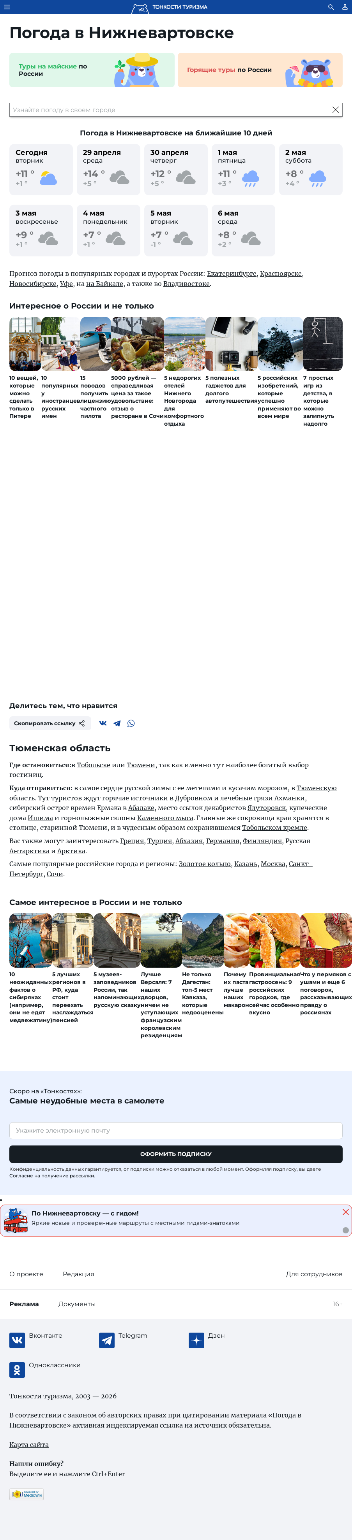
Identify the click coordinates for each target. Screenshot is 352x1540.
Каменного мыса (165, 818)
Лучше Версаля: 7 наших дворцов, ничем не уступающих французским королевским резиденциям (161, 1005)
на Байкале (104, 284)
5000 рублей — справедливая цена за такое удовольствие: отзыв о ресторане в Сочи (137, 396)
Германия (222, 841)
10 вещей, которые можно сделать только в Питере (23, 396)
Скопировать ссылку (50, 723)
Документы (77, 1304)
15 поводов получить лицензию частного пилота (95, 396)
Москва (273, 864)
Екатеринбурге (231, 273)
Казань (245, 864)
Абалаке (141, 808)
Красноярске (281, 273)
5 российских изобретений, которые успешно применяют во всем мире (279, 396)
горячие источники (135, 798)
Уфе (66, 284)
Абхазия (189, 841)
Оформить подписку (176, 1154)
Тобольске (93, 765)
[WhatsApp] (131, 723)
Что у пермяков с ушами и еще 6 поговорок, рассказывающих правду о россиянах (326, 993)
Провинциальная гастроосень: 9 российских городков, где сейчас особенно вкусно (274, 993)
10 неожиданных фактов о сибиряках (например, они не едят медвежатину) (30, 997)
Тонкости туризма (40, 1396)
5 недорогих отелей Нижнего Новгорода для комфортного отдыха (184, 400)
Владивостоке (186, 284)
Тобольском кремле (274, 827)
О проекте (26, 1274)
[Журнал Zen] (239, 1336)
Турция (159, 841)
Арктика (71, 851)
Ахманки (289, 798)
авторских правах (136, 1415)
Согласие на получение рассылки (51, 1176)
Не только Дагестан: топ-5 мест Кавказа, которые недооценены (203, 993)
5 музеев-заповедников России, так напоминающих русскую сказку (117, 989)
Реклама (24, 1304)
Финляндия (262, 841)
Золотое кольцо (205, 864)
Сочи (55, 874)
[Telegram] (117, 723)
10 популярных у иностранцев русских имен (60, 396)
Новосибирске (33, 284)
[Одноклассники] (60, 1365)
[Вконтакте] (103, 723)
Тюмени (141, 765)
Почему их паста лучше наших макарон (236, 989)
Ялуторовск (267, 808)
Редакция (78, 1274)
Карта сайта (29, 1445)
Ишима (40, 818)
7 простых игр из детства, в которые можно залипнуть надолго (318, 400)
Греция (132, 841)
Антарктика (29, 851)
